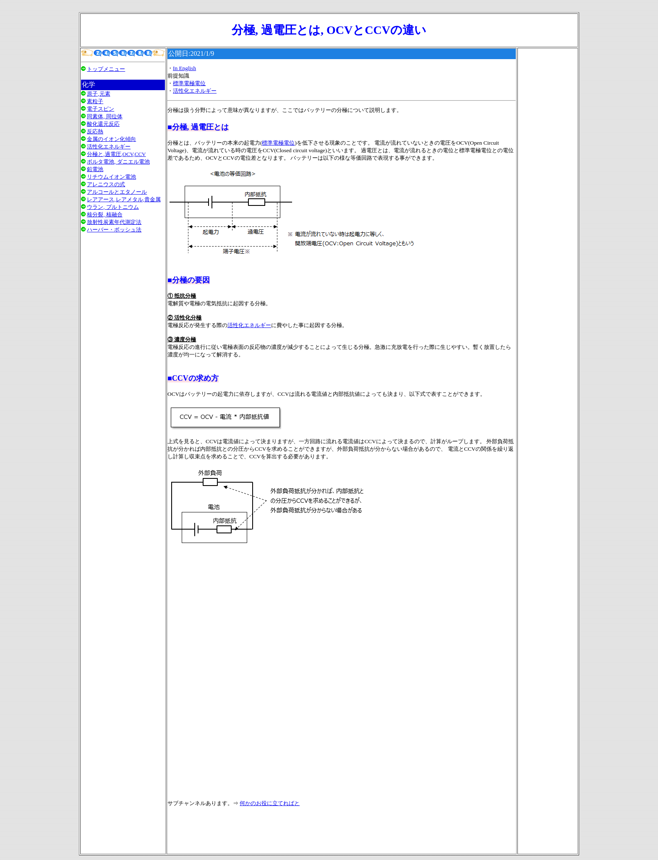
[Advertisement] (123, 345)
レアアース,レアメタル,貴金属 (124, 199)
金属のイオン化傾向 (111, 139)
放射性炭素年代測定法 (114, 222)
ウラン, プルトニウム (113, 207)
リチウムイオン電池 (111, 177)
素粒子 (95, 101)
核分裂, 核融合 (105, 214)
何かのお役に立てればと (270, 803)
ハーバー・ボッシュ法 (114, 229)
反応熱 (95, 131)
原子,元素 (98, 94)
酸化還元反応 (103, 124)
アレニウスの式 (106, 184)
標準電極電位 (189, 83)
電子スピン (100, 109)
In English (184, 68)
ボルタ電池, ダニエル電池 (118, 161)
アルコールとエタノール (117, 192)
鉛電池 (95, 169)
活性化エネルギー (109, 146)
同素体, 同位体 (105, 116)
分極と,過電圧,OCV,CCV (116, 154)
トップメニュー (106, 69)
